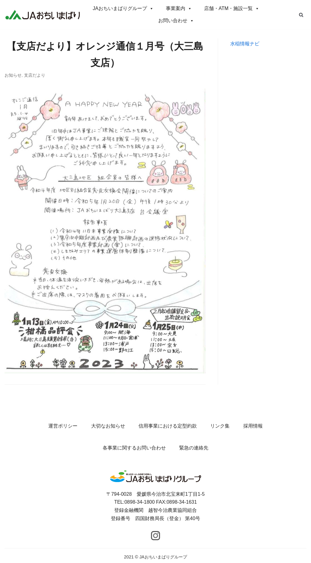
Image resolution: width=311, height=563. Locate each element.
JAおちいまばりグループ (123, 8)
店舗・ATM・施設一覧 (232, 8)
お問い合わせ (176, 20)
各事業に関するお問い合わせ (134, 447)
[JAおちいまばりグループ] (42, 14)
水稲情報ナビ (244, 43)
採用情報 (253, 425)
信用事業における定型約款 (167, 425)
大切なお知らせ (108, 425)
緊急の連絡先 (193, 447)
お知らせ (13, 75)
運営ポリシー (62, 425)
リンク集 (220, 425)
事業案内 (179, 8)
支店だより (34, 75)
